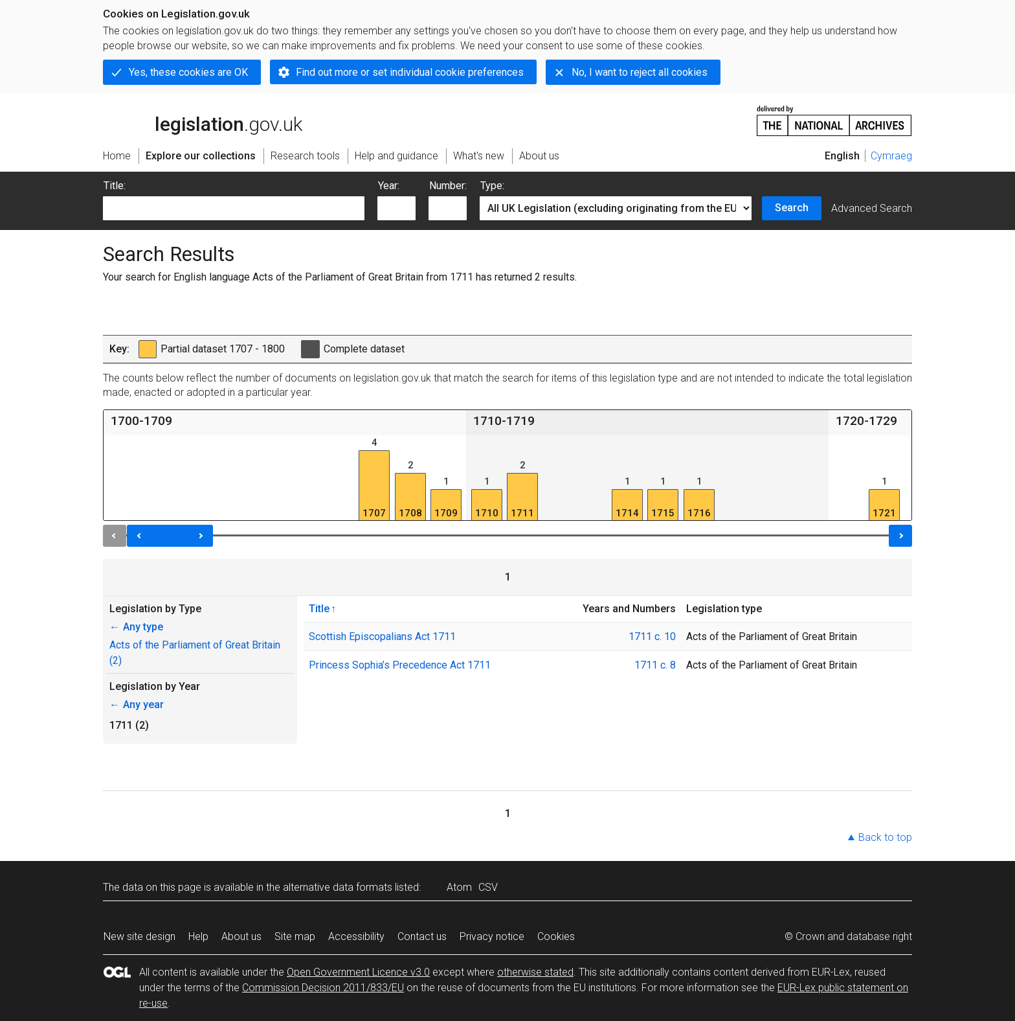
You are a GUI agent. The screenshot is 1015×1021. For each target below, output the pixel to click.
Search (792, 207)
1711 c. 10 (652, 636)
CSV (488, 887)
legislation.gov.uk (202, 120)
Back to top (885, 837)
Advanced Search (871, 208)
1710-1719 (504, 420)
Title (319, 608)
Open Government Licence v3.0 (358, 972)
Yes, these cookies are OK (188, 72)
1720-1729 (866, 420)
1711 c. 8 (655, 665)
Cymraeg (891, 156)
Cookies (556, 936)
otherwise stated (535, 972)
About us (241, 936)
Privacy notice (492, 936)
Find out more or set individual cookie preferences (410, 72)
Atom (459, 887)
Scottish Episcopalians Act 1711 (382, 636)
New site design (139, 936)
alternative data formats (337, 887)
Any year (136, 704)
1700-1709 (141, 420)
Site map (294, 936)
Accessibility (356, 936)
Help (198, 936)
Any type (136, 627)
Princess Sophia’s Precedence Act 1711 (400, 665)
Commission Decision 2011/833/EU (323, 987)
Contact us (422, 936)
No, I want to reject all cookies (640, 72)
